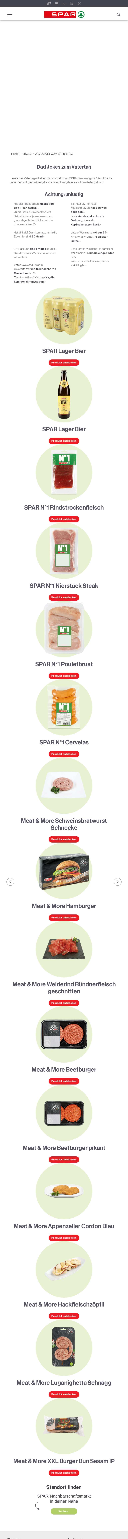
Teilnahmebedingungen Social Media (26, 1502)
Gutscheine (13, 1493)
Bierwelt (71, 1485)
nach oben (118, 1533)
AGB (60, 1533)
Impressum (37, 1533)
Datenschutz (50, 1533)
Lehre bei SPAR (15, 1519)
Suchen (63, 1442)
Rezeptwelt (73, 1476)
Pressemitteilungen (17, 1506)
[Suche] (118, 14)
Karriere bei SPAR (16, 1515)
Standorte (12, 1489)
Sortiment (12, 1480)
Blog (28, 85)
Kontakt (11, 1523)
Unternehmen (14, 1511)
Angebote (12, 1476)
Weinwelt (72, 1480)
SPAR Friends (14, 1485)
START (16, 85)
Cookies (68, 1533)
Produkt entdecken (63, 294)
